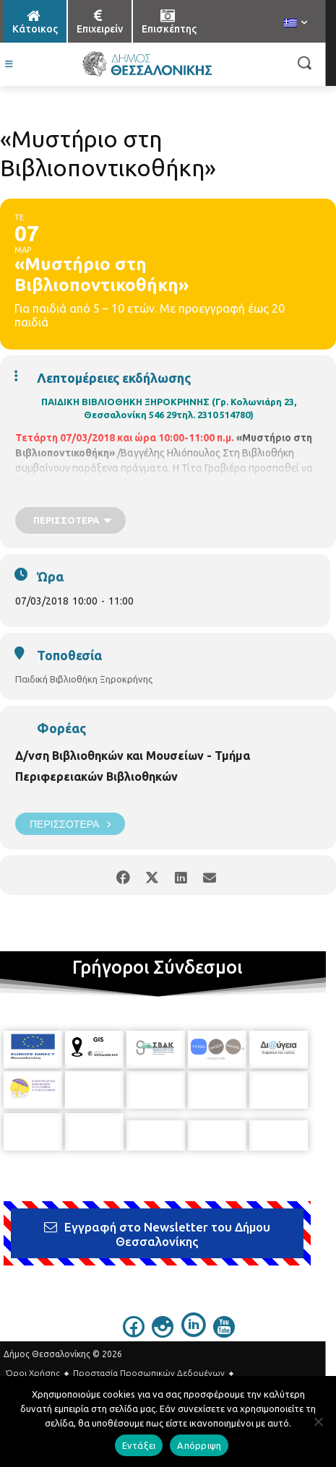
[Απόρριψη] (318, 1421)
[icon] (133, 1326)
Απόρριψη (199, 1445)
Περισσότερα (70, 824)
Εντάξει (139, 1445)
